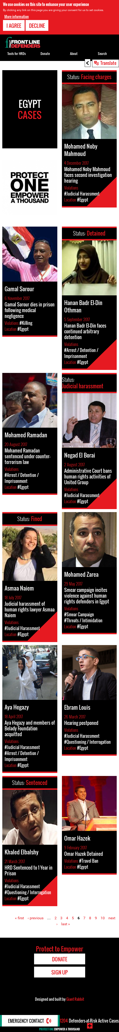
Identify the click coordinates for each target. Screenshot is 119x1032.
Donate (45, 53)
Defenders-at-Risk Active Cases (89, 1021)
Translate (108, 63)
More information (16, 16)
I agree (13, 25)
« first (19, 918)
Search (102, 53)
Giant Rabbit (75, 999)
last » (65, 924)
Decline (37, 25)
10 (103, 918)
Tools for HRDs (16, 53)
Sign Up (59, 972)
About (74, 53)
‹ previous (36, 918)
